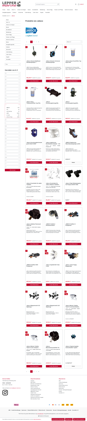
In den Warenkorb (34, 81)
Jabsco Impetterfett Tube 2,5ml (53, 265)
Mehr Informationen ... (37, 419)
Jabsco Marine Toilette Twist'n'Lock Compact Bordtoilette (32, 347)
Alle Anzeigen (13, 170)
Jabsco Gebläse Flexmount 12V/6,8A (33, 224)
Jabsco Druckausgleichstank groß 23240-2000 (34, 143)
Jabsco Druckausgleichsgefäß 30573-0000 (52, 102)
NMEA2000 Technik (35, 391)
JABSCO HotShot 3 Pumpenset (70, 224)
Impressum (61, 383)
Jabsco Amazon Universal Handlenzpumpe (53, 61)
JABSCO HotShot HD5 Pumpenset (32, 265)
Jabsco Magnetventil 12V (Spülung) (33, 306)
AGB (59, 380)
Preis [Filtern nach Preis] (13, 64)
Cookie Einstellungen (63, 382)
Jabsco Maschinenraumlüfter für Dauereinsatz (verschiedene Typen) (53, 347)
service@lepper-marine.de (15, 388)
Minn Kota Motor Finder (35, 398)
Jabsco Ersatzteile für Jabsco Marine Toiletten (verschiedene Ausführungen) (52, 184)
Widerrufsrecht (62, 386)
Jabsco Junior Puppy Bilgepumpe (71, 265)
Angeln (7, 57)
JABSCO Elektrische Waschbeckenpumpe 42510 (72, 143)
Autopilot (32, 380)
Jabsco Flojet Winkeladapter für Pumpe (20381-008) (73, 184)
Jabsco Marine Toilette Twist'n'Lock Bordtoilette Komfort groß (72, 306)
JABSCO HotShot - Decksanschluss (51, 224)
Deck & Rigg (9, 34)
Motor (7, 42)
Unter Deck (8, 54)
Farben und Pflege (10, 37)
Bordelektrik (9, 29)
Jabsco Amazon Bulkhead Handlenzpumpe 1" (33, 61)
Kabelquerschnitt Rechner (36, 394)
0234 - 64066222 (6, 383)
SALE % (8, 22)
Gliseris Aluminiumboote (35, 388)
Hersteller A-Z (61, 392)
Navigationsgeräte (10, 44)
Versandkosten (40, 413)
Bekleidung (8, 32)
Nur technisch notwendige (58, 419)
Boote (7, 27)
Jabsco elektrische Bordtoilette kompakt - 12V (53, 143)
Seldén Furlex (33, 392)
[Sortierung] (74, 42)
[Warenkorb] (81, 4)
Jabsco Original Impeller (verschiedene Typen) (72, 347)
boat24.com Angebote (35, 395)
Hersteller (8, 59)
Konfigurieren (69, 419)
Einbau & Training (34, 386)
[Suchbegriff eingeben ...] (46, 4)
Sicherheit (8, 49)
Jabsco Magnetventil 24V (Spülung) (53, 306)
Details (73, 162)
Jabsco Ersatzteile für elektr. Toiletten (34, 184)
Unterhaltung (9, 52)
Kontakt (60, 391)
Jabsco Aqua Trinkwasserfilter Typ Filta (33, 102)
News (7, 19)
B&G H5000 (33, 382)
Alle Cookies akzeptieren (79, 419)
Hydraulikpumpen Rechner (36, 389)
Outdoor (8, 47)
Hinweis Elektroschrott (63, 385)
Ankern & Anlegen (10, 24)
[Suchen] (58, 4)
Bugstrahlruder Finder (35, 385)
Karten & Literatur (10, 39)
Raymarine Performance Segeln (37, 397)
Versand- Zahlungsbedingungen (65, 389)
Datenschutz (61, 388)
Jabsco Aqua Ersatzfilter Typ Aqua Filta (73, 61)
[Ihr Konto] (75, 4)
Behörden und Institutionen (36, 383)
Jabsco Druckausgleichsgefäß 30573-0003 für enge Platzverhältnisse (71, 102)
